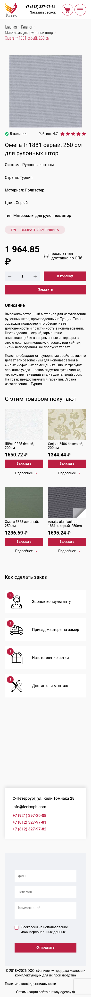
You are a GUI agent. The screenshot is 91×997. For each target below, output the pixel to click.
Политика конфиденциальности (30, 984)
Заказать (45, 289)
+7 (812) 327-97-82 (29, 829)
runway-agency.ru (62, 992)
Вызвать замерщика (35, 229)
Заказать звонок (43, 12)
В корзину (65, 276)
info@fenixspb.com (29, 807)
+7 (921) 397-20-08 (29, 815)
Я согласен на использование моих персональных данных (41, 929)
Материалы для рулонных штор (42, 215)
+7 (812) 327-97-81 (40, 7)
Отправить (45, 947)
